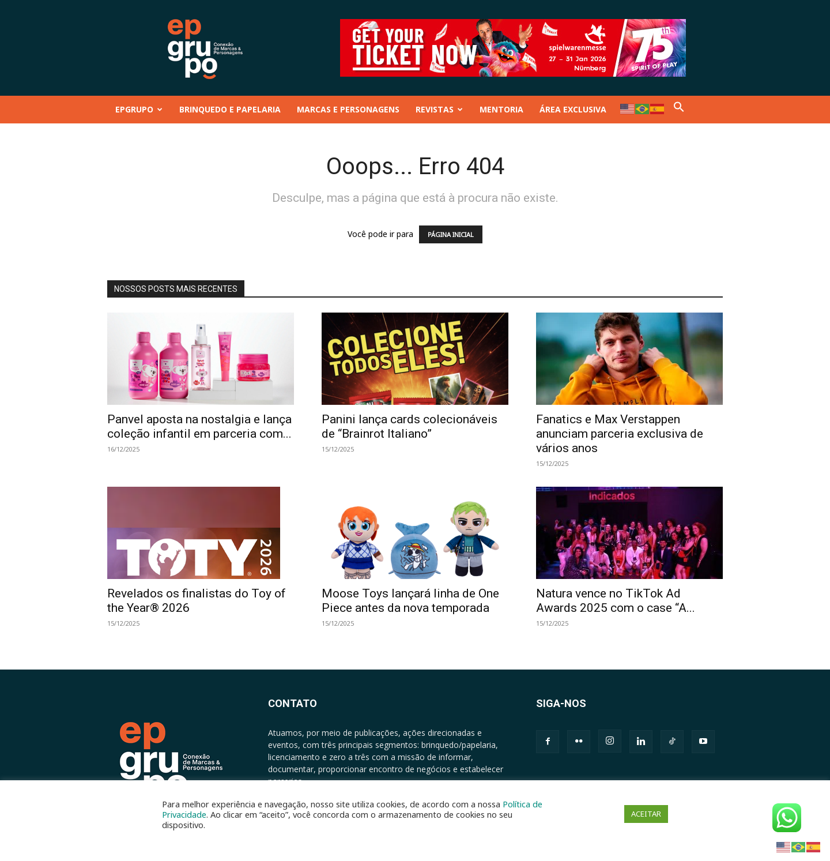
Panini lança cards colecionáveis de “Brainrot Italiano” (409, 426)
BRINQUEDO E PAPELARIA (230, 109)
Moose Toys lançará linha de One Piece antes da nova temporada (410, 600)
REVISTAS (439, 109)
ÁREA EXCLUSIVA (573, 109)
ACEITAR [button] (646, 814)
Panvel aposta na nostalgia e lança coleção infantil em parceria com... (199, 426)
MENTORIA (501, 109)
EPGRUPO (139, 109)
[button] (679, 109)
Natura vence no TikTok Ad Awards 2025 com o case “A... (615, 600)
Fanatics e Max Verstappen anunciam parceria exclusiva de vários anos (619, 433)
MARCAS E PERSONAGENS (348, 109)
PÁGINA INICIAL (451, 234)
